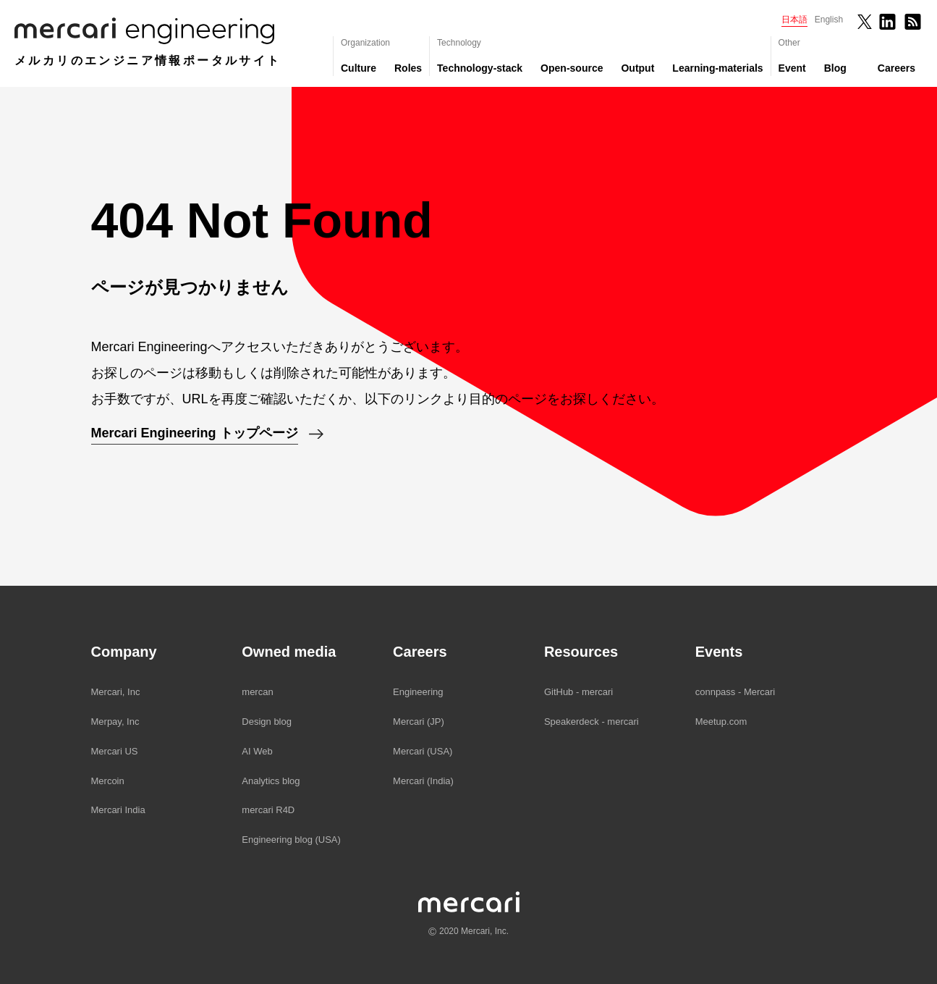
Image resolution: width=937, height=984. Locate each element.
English (829, 19)
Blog (835, 68)
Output (637, 68)
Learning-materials (717, 68)
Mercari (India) (423, 780)
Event (792, 68)
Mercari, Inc (115, 691)
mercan (257, 691)
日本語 (794, 19)
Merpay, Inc (115, 721)
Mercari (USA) (422, 751)
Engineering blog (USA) (291, 839)
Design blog (267, 721)
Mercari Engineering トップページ (194, 433)
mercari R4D (268, 809)
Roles (408, 68)
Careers (896, 68)
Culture (358, 68)
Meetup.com (721, 721)
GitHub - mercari (578, 691)
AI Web (257, 751)
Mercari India (118, 809)
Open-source (571, 68)
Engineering (418, 691)
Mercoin (107, 780)
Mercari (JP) (418, 721)
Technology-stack (479, 68)
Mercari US (114, 751)
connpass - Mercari (735, 691)
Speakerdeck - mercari (591, 721)
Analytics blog (271, 780)
